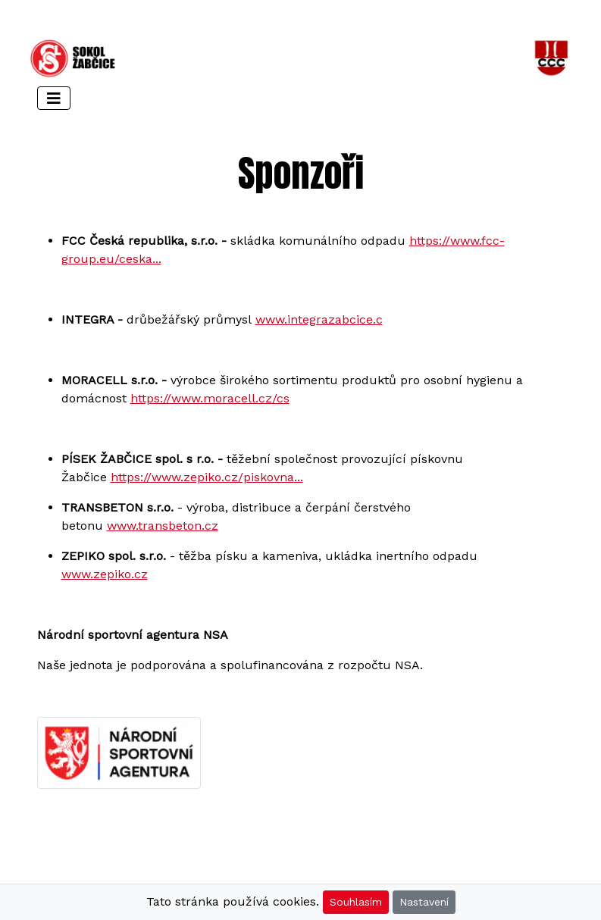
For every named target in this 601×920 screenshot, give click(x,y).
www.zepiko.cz (104, 574)
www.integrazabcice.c (319, 319)
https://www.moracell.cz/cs (210, 398)
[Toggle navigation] (53, 98)
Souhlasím (356, 902)
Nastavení (424, 902)
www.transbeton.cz (162, 525)
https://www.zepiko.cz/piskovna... (207, 477)
